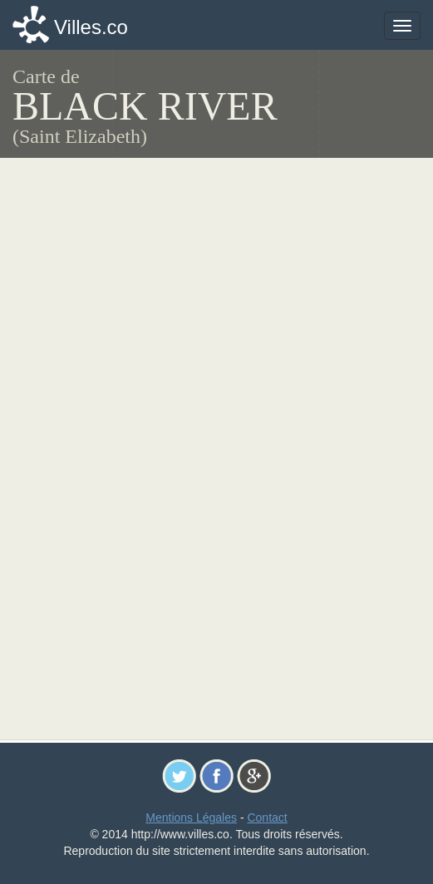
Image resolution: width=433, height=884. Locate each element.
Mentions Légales (191, 817)
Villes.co (91, 27)
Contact (267, 817)
